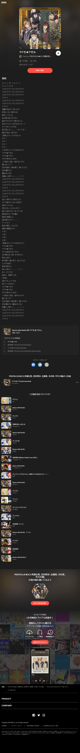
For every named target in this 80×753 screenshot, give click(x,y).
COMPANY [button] (7, 705)
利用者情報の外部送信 (33, 726)
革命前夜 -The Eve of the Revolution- (20, 345)
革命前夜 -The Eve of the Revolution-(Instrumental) (24, 351)
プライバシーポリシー (16, 726)
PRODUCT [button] (6, 699)
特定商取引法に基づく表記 (51, 726)
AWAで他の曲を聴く (40, 603)
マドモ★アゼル (12, 690)
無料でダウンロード (40, 642)
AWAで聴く (40, 70)
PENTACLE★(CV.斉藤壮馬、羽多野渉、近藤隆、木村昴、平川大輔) (54, 56)
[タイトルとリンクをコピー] (47, 365)
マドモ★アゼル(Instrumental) (17, 348)
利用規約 (4, 726)
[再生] (58, 53)
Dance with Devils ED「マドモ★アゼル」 (27, 330)
